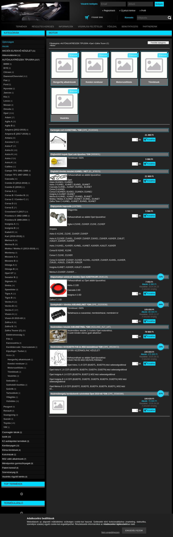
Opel (92, 43)
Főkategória (54, 43)
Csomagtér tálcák (12, 432)
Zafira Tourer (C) (102, 43)
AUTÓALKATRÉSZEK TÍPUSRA (74, 43)
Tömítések (14, 372)
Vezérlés (13, 376)
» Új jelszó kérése (127, 10)
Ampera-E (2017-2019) (18, 133)
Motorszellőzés (17, 367)
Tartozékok (13, 393)
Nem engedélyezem (110, 532)
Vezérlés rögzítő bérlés (14, 476)
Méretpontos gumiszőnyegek (17, 463)
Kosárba (151, 139)
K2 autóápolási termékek (15, 441)
